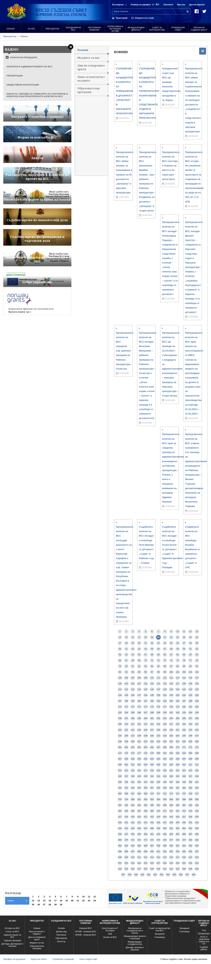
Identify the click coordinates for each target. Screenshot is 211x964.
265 (145, 747)
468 (197, 834)
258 (184, 741)
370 (152, 793)
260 (197, 741)
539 (152, 869)
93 (126, 672)
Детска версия (197, 4)
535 (126, 869)
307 (165, 764)
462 (158, 834)
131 (120, 689)
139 (171, 689)
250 (133, 741)
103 (190, 672)
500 (152, 851)
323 (184, 770)
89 (184, 666)
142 (190, 689)
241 (158, 735)
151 (165, 695)
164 (165, 701)
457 (126, 834)
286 (197, 753)
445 (133, 828)
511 (139, 857)
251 (139, 741)
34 (165, 643)
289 (133, 759)
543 (178, 869)
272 (190, 747)
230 (171, 730)
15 (126, 637)
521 (120, 863)
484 (133, 845)
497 (133, 851)
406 (133, 811)
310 (184, 764)
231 (178, 730)
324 (190, 770)
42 (133, 649)
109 (145, 678)
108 (139, 678)
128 (184, 683)
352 (120, 788)
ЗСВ (110, 934)
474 (152, 840)
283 (178, 753)
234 (197, 730)
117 (197, 678)
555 (174, 874)
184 (126, 712)
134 (139, 689)
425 (171, 816)
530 (178, 863)
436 (158, 822)
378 (120, 799)
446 (139, 828)
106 (126, 678)
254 (158, 741)
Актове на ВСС (110, 937)
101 (178, 672)
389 (190, 799)
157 (120, 701)
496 (126, 851)
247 (197, 735)
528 (165, 863)
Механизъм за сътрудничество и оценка (135, 930)
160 (139, 701)
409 (152, 811)
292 (152, 759)
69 (139, 660)
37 (184, 643)
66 (120, 660)
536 (133, 869)
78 (197, 660)
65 (197, 654)
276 (133, 753)
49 (177, 649)
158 (126, 701)
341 (133, 782)
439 (178, 822)
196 (120, 718)
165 (171, 701)
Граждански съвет (178, 28)
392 (126, 805)
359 (165, 788)
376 (190, 793)
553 (161, 874)
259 (190, 741)
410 (158, 811)
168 (190, 701)
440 (184, 822)
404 (120, 811)
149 (152, 695)
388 (184, 799)
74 (171, 660)
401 (184, 805)
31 (145, 643)
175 (152, 706)
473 (145, 840)
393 (133, 805)
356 (145, 788)
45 (152, 649)
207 (190, 718)
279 (152, 753)
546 (197, 869)
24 (184, 637)
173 (139, 706)
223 (126, 730)
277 (139, 753)
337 (190, 776)
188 (152, 712)
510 (133, 857)
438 (171, 822)
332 (158, 776)
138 (165, 689)
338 (197, 776)
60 (165, 654)
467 (190, 834)
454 (190, 828)
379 (126, 799)
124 (158, 683)
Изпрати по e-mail (144, 18)
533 (197, 863)
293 (158, 759)
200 (145, 718)
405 (126, 811)
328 (133, 776)
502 (165, 851)
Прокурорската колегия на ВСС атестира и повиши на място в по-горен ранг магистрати (170, 165)
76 (184, 660)
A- (153, 4)
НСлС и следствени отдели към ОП (203, 940)
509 (126, 857)
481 (197, 840)
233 (190, 730)
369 (145, 793)
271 (184, 747)
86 (165, 666)
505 (184, 851)
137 (158, 689)
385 (165, 799)
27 (120, 643)
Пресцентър (52, 29)
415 (190, 811)
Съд (204, 930)
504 (178, 851)
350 (190, 782)
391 (120, 805)
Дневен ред (61, 931)
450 (165, 828)
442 (197, 822)
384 (158, 799)
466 (184, 834)
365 (120, 793)
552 (155, 874)
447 (145, 828)
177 (165, 706)
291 (145, 759)
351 (197, 782)
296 (178, 759)
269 (171, 747)
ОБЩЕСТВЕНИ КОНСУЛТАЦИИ (23, 85)
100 (171, 672)
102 (184, 672)
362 (184, 788)
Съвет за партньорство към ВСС (159, 929)
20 (158, 637)
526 (152, 863)
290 (139, 759)
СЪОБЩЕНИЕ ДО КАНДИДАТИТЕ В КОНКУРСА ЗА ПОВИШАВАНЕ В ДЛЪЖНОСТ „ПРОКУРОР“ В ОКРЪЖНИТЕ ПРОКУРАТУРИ (124, 91)
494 (197, 845)
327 (126, 776)
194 (190, 712)
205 (178, 718)
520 (197, 857)
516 (171, 857)
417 (120, 816)
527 (158, 863)
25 (190, 637)
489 (165, 845)
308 (171, 764)
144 (120, 695)
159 (133, 701)
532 (190, 863)
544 (184, 869)
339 (120, 782)
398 (165, 805)
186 (139, 712)
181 (190, 706)
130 (197, 683)
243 (171, 735)
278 (145, 753)
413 (178, 811)
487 (152, 845)
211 (133, 724)
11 (184, 631)
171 (126, 706)
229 (165, 730)
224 (133, 730)
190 (165, 712)
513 (152, 857)
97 (152, 672)
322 (178, 770)
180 (184, 706)
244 (178, 735)
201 (152, 718)
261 (120, 747)
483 (126, 845)
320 (165, 770)
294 (165, 759)
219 (184, 724)
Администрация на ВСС (12, 936)
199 (139, 718)
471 (133, 840)
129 (190, 683)
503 (171, 851)
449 (158, 828)
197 (126, 718)
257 (178, 741)
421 (145, 816)
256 (171, 741)
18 (145, 637)
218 (178, 724)
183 (120, 712)
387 (178, 799)
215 (158, 724)
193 (184, 712)
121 (139, 683)
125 (165, 683)
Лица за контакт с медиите (37, 932)
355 (139, 788)
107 (133, 678)
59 (158, 654)
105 (120, 678)
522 (126, 863)
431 (126, 822)
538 (145, 869)
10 (177, 631)
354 (133, 788)
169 (197, 701)
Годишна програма (12, 940)
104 (197, 672)
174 (145, 706)
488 (158, 845)
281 (165, 753)
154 (184, 695)
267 (158, 747)
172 (133, 706)
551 (149, 874)
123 (152, 683)
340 (126, 782)
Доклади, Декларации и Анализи (12, 945)
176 (158, 706)
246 (190, 735)
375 (184, 793)
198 (133, 718)
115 (184, 678)
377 (197, 793)
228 (158, 730)
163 (158, 701)
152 (171, 695)
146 (133, 695)
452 (178, 828)
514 (158, 857)
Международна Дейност (136, 28)
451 (171, 828)
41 (126, 649)
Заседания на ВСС (73, 28)
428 (190, 816)
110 (152, 678)
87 (171, 666)
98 (158, 672)
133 (133, 689)
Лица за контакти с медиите (92, 80)
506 (190, 851)
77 (190, 660)
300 (120, 764)
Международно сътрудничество (134, 943)
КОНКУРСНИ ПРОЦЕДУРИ (23, 57)
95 (139, 672)
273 (197, 747)
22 (171, 637)
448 (152, 828)
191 (171, 712)
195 (197, 712)
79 (120, 666)
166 (178, 701)
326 (120, 776)
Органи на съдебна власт (199, 28)
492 (184, 845)
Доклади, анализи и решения (135, 948)
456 (120, 834)
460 (145, 834)
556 (181, 874)
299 (197, 759)
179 (178, 706)
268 (165, 747)
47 (165, 649)
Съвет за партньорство (157, 28)
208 (197, 718)
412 (171, 811)
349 (184, 782)
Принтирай (121, 18)
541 (165, 869)
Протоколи (61, 935)
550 (142, 874)
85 (158, 666)
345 (158, 782)
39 (197, 643)
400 (178, 805)
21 (165, 637)
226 (145, 730)
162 (152, 701)
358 (158, 788)
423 (158, 816)
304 (145, 764)
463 (165, 834)
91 (197, 666)
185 (133, 712)
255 (165, 741)
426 (178, 816)
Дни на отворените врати (92, 68)
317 (145, 770)
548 (129, 874)
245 (184, 735)
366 (126, 793)
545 (190, 869)
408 (145, 811)
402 (190, 805)
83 (145, 666)
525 (145, 863)
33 (158, 643)
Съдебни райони (204, 948)
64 (190, 654)
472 (139, 840)
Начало (10, 29)
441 (190, 822)
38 (190, 643)
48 (171, 649)
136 (152, 689)
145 (126, 695)
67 (126, 660)
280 (158, 753)
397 (158, 805)
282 (171, 753)
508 (120, 857)
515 (165, 857)
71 (152, 660)
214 (152, 724)
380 (133, 799)
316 (139, 770)
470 (126, 840)
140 (178, 689)
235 (120, 735)
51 (190, 649)
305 (152, 764)
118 (120, 683)
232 (184, 730)
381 (139, 799)
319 (158, 770)
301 (126, 764)
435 (152, 822)
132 (126, 689)
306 (158, 764)
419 (133, 816)
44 (145, 649)
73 (165, 660)
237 (133, 735)
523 (133, 863)
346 (165, 782)
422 (152, 816)
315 (133, 770)
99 (165, 672)
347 (171, 782)
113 (171, 678)
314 (126, 770)
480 (190, 840)
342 (139, 782)
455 (197, 828)
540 (158, 869)
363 (190, 788)
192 (178, 712)
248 (120, 741)
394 (139, 805)
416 (197, 811)
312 (197, 764)
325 (197, 770)
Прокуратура (204, 933)
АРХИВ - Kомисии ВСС (85, 935)
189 (158, 712)
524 (139, 863)
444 (126, 828)
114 (178, 678)
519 (190, 857)
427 (184, 816)
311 (190, 764)
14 (120, 637)
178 (171, 706)
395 (145, 805)
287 (120, 759)
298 (190, 759)
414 (184, 811)
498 (139, 851)
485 (139, 845)
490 (171, 845)
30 (139, 643)
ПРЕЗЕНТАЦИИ (15, 75)
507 (197, 851)
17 (139, 637)
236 (126, 735)
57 (145, 654)
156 (197, 695)
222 (120, 730)
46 (158, 649)
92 (120, 672)
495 (120, 851)
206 (184, 718)
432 (133, 822)
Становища (159, 937)
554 (168, 874)
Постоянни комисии (94, 28)
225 (139, 730)
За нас (31, 29)
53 (120, 654)
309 (178, 764)
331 (152, 776)
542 (171, 869)
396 (152, 805)
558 (194, 874)
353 (126, 788)
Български (117, 4)
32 (152, 643)
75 (177, 660)
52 (197, 649)
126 (171, 683)
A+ (157, 4)
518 (184, 857)
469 (120, 840)
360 (171, 788)
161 (145, 701)
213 (145, 724)
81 (133, 666)
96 (145, 672)
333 (165, 776)
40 (120, 649)
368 (139, 793)
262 (126, 747)
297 (184, 759)
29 (133, 643)
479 (184, 840)
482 (120, 845)
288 (126, 759)
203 (165, 718)
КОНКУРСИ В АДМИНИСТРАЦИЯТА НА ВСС (29, 66)
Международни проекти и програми (135, 937)
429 (197, 816)
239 (145, 735)
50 (184, 649)
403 (197, 805)
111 (158, 678)
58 (152, 654)
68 (133, 660)
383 (152, 799)
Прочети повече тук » (19, 312)
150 (158, 695)
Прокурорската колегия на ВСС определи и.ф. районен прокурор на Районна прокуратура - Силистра (124, 350)
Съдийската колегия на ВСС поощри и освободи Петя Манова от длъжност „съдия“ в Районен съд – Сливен (146, 545)
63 (184, 654)
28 (126, 643)
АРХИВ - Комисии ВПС (85, 931)
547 (123, 874)
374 (178, 793)
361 (178, 788)
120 (133, 683)
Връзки (181, 4)
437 (165, 822)
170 (120, 706)
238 (139, 735)
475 (158, 840)
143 (197, 689)
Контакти (168, 4)
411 (165, 811)
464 (171, 834)
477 (171, 840)
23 (177, 637)
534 (120, 869)
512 (145, 857)
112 (165, 678)
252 (145, 741)
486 (145, 845)
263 (133, 747)
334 (171, 776)
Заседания (160, 934)
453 (184, 828)
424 (165, 816)
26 (197, 637)
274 (120, 753)
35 (171, 643)
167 (184, 701)
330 (145, 776)
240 (152, 735)
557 (187, 874)
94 (133, 672)
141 (184, 689)
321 (171, 770)
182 (197, 706)
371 (158, 793)
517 (178, 857)
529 (171, 863)
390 (197, 799)
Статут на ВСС (12, 931)
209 (120, 724)
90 (190, 666)
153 (178, 695)
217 (171, 724)
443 (120, 828)
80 (126, 666)
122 (145, 683)
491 (178, 845)
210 (126, 724)
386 (171, 799)
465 (178, 834)
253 (152, 741)
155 (190, 695)
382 (145, 799)
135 (145, 689)
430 (120, 822)
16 (133, 637)
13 (197, 631)
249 (126, 741)
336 (184, 776)
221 (197, 724)
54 (126, 654)
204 (171, 718)
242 (165, 735)
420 (139, 816)
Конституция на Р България (110, 929)
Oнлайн (61, 928)
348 (178, 782)
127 (178, 683)
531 (184, 863)
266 (152, 747)
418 (126, 816)
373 (171, 793)
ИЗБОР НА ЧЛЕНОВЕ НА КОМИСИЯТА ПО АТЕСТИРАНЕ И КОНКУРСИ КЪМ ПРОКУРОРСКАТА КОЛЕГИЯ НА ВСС (37, 95)
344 (152, 782)
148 (145, 695)
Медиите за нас (92, 59)
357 (152, 788)
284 (184, 753)
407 (139, 811)
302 (133, 764)
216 (165, 724)
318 (152, 770)
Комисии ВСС (85, 928)
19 (152, 637)
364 (197, 788)
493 (190, 845)
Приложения (61, 938)
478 (178, 840)
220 (190, 724)
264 (139, 747)
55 (133, 654)
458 (133, 834)
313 (120, 770)
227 (152, 730)
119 (126, 683)
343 (145, 782)
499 (145, 851)
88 (177, 666)
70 (145, 660)
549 (136, 874)
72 (158, 660)
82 (139, 666)
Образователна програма (92, 91)
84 (152, 666)
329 (139, 776)
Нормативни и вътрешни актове (115, 28)
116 (190, 678)
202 (158, 718)
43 (139, 649)
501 (158, 851)
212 (139, 724)
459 (139, 834)
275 (126, 753)
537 (139, 869)
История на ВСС (12, 928)
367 (133, 793)
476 (165, 840)
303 (139, 764)
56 (139, 654)
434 (145, 822)
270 (178, 747)
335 (178, 776)
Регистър (61, 941)
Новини (92, 51)
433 (139, 822)
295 (171, 759)
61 (171, 654)
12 (190, 631)
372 (165, 793)
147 (139, 695)
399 (171, 805)
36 (177, 643)
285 (190, 753)
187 (145, 712)
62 (177, 654)
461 (152, 834)
